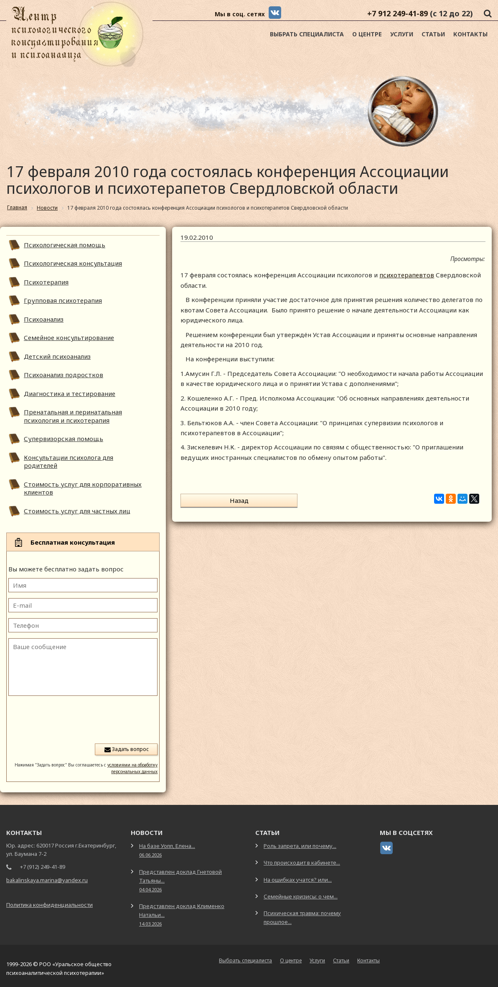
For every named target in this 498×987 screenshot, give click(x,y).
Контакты (470, 34)
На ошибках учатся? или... (298, 879)
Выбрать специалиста (307, 34)
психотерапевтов (406, 275)
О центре (367, 34)
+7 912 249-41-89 (397, 13)
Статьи (433, 34)
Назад (212, 500)
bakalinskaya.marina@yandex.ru (47, 880)
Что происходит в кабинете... (302, 862)
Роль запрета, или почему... (300, 846)
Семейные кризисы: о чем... (301, 896)
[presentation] (94, 719)
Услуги (401, 34)
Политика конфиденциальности (49, 904)
